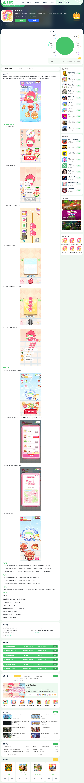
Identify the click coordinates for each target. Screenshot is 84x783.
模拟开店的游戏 (25, 13)
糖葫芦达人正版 (72, 249)
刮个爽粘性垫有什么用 (8, 746)
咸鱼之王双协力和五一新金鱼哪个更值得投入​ (13, 751)
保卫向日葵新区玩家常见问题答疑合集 (12, 749)
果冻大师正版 (22, 703)
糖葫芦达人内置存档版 (72, 242)
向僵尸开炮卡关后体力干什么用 (10, 754)
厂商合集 (60, 2)
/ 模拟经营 (13, 5)
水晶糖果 (13, 703)
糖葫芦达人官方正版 (79, 249)
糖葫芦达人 (47, 703)
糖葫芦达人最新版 (79, 242)
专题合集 (52, 2)
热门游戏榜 (76, 17)
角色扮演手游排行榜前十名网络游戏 (28, 16)
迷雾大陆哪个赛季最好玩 (38, 749)
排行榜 (67, 2)
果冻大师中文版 (30, 703)
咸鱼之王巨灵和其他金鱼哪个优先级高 (41, 746)
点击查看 (9, 635)
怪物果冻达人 (39, 703)
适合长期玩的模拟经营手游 (41, 13)
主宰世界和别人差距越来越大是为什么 (41, 754)
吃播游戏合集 (17, 13)
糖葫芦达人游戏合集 (63, 13)
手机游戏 (29, 2)
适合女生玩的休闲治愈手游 (53, 13)
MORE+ (55, 676)
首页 (23, 2)
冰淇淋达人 (55, 703)
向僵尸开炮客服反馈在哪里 (38, 751)
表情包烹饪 (5, 703)
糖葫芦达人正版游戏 (64, 242)
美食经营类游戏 (32, 13)
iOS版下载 (33, 20)
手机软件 (37, 2)
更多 (80, 68)
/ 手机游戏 (9, 5)
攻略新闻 (45, 2)
